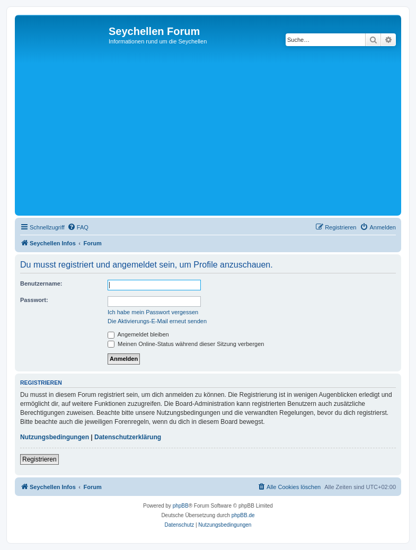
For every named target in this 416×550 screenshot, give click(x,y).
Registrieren (39, 459)
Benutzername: (41, 283)
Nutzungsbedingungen (54, 437)
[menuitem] (77, 227)
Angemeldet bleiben (138, 334)
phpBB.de (243, 515)
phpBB (181, 506)
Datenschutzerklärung (127, 437)
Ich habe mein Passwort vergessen (153, 312)
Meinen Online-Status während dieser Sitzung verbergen (186, 344)
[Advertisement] (216, 133)
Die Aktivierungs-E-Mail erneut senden (157, 321)
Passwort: (34, 300)
